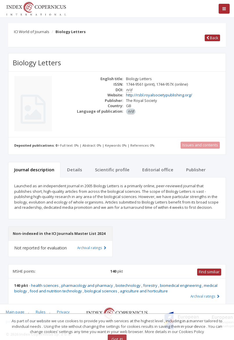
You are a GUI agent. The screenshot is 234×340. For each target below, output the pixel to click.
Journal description (34, 169)
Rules (41, 311)
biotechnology (128, 285)
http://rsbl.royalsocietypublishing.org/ (159, 95)
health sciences (45, 285)
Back (212, 37)
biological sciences (101, 291)
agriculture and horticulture (144, 291)
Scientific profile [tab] (112, 169)
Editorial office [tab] (157, 169)
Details (74, 169)
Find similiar (209, 271)
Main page (15, 311)
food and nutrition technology (56, 291)
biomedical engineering (181, 285)
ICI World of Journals (31, 31)
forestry (150, 285)
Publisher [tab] (196, 169)
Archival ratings (205, 296)
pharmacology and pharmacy (87, 285)
